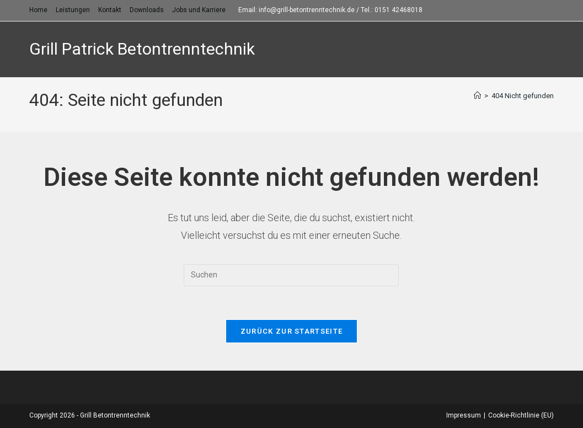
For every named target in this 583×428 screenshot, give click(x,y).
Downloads (147, 10)
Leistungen (73, 10)
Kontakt (109, 10)
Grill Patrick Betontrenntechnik (142, 48)
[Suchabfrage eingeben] (291, 275)
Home (38, 10)
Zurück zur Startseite (291, 331)
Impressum (463, 415)
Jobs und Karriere (199, 10)
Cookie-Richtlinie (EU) (521, 415)
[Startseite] (477, 96)
